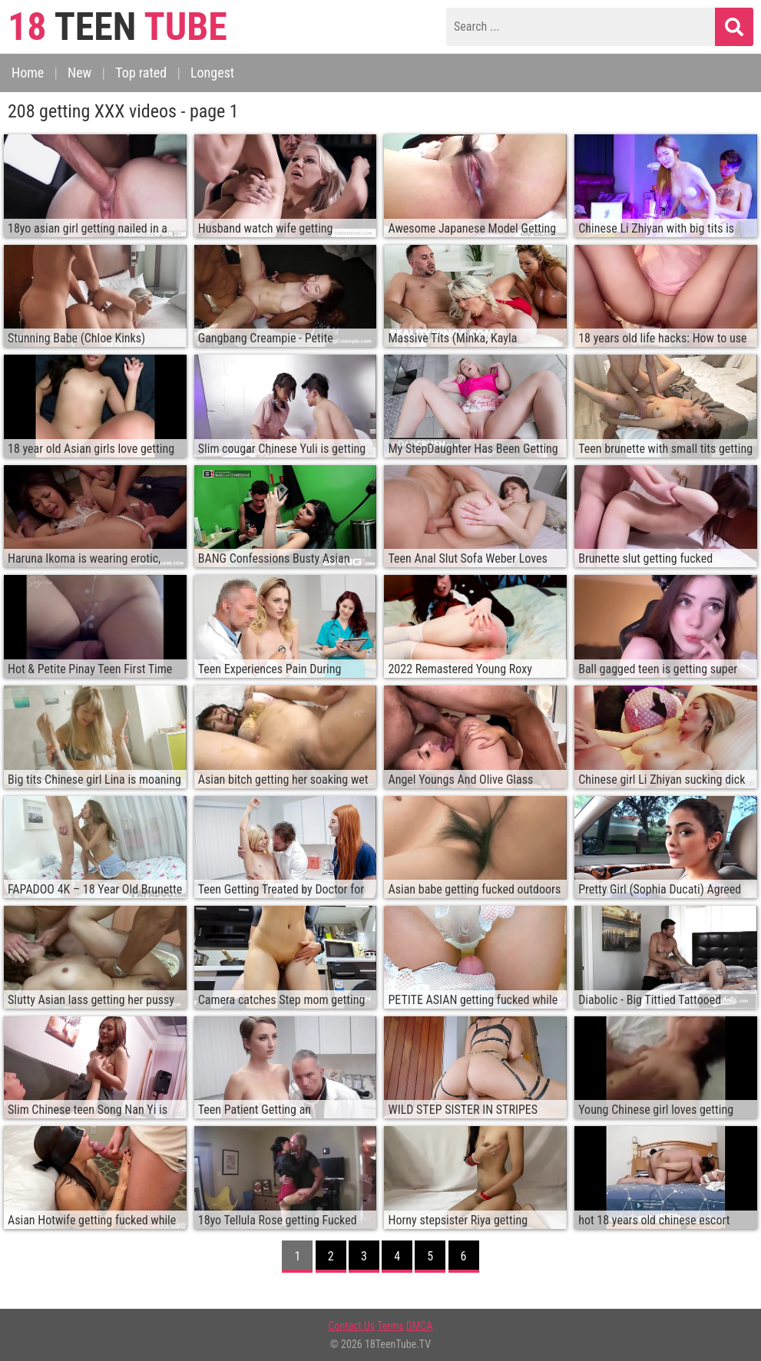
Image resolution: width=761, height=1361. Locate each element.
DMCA (419, 1326)
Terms (390, 1326)
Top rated (141, 72)
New (79, 72)
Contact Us (352, 1326)
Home (28, 72)
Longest (212, 72)
